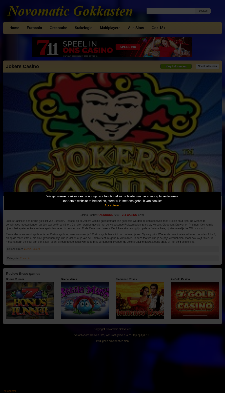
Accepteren (113, 205)
